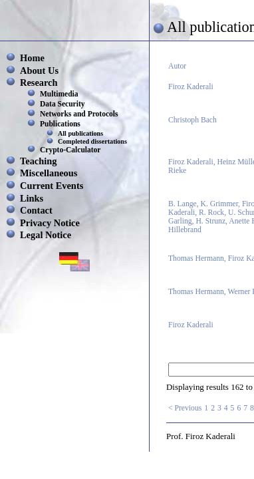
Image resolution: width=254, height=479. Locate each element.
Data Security (62, 104)
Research (38, 82)
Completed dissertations (92, 141)
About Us (39, 70)
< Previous (184, 408)
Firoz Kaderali (190, 86)
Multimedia (59, 94)
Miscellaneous (48, 173)
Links (31, 198)
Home (32, 58)
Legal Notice (45, 235)
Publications (60, 124)
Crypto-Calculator (70, 150)
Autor (177, 66)
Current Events (51, 185)
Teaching (38, 161)
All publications (80, 133)
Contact (36, 210)
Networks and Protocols (79, 114)
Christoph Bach (192, 120)
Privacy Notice (50, 223)
